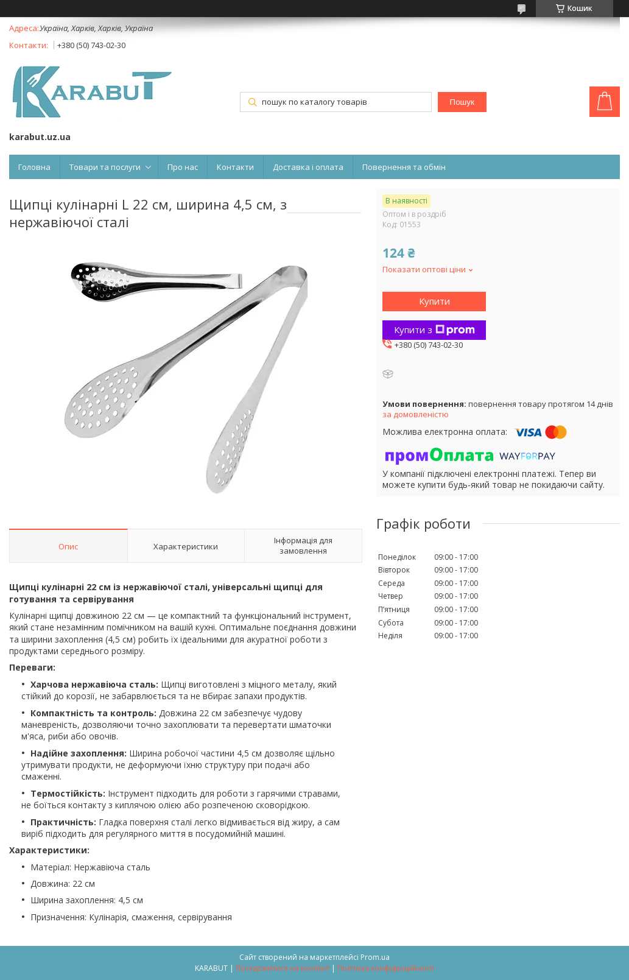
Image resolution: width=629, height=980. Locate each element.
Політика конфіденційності (385, 968)
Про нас (182, 166)
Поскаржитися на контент (282, 968)
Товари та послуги (105, 166)
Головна (34, 166)
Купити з (434, 329)
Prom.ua (375, 957)
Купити (434, 301)
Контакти (235, 166)
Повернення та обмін (404, 166)
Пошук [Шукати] (462, 102)
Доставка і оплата (308, 166)
